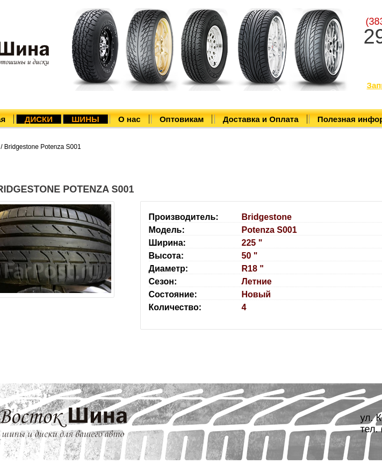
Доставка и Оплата (261, 119)
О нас (129, 119)
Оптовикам (182, 119)
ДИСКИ (39, 119)
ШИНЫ (85, 119)
